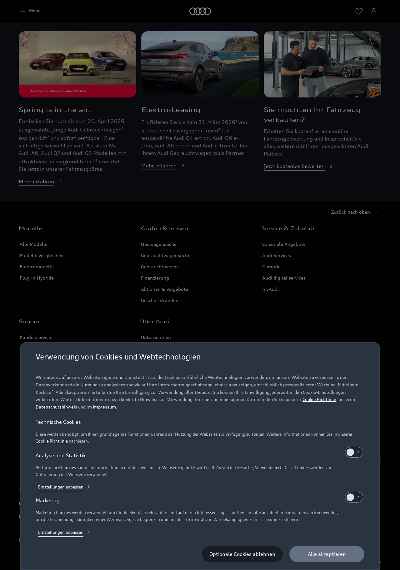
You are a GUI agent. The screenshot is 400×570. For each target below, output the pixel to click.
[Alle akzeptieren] (326, 554)
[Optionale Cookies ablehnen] (242, 554)
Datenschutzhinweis (56, 406)
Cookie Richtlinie (319, 399)
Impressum (104, 406)
